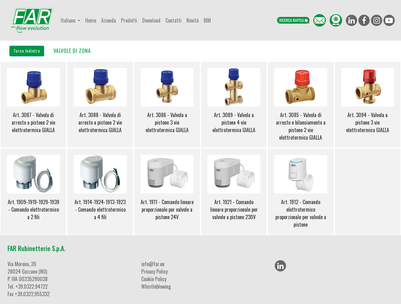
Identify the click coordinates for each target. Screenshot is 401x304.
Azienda (108, 20)
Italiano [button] (68, 20)
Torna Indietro (26, 51)
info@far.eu (152, 264)
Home (90, 20)
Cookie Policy (153, 279)
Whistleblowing (156, 286)
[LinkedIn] (280, 265)
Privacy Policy (154, 271)
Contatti (173, 20)
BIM (207, 20)
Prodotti (129, 20)
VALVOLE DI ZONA (72, 50)
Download (151, 20)
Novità (192, 20)
